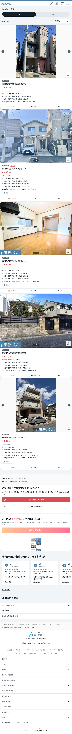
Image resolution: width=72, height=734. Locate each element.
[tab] (19, 14)
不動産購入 (35, 625)
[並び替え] (62, 21)
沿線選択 (59, 625)
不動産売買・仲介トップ (9, 625)
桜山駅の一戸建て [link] (30, 627)
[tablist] (36, 14)
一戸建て (43, 625)
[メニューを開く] (67, 3)
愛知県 (52, 625)
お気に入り (36, 106)
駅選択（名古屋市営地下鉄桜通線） (12, 627)
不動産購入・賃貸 (24, 625)
